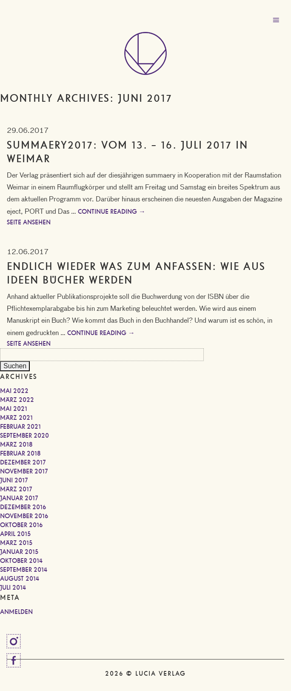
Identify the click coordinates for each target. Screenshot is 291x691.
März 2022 (17, 400)
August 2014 (19, 578)
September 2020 (24, 435)
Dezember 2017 (23, 462)
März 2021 (16, 417)
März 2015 (16, 543)
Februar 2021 (20, 426)
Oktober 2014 (21, 561)
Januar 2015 (19, 552)
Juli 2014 (13, 587)
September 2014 (23, 569)
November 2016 (24, 516)
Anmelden (16, 612)
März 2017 (16, 489)
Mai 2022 (14, 391)
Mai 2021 (13, 409)
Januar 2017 (19, 498)
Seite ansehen (29, 222)
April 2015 (15, 534)
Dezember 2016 (23, 507)
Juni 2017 (14, 480)
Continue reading (112, 211)
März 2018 (16, 444)
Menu (276, 20)
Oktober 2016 (21, 525)
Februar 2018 (20, 453)
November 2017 (24, 471)
